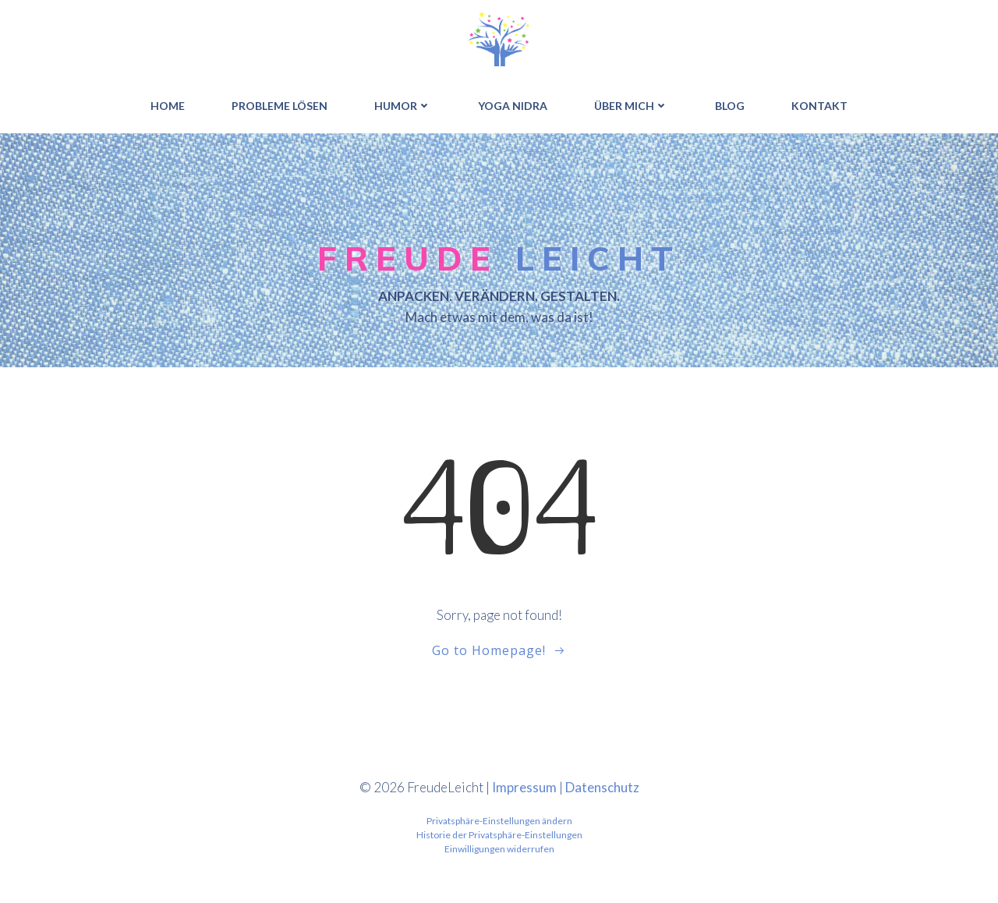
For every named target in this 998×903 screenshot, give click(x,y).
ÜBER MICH (631, 105)
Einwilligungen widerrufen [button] (499, 849)
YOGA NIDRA (512, 105)
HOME (167, 105)
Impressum (524, 787)
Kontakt (819, 105)
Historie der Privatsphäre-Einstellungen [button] (499, 835)
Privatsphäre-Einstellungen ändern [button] (499, 821)
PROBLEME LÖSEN (279, 105)
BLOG (730, 105)
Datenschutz (602, 787)
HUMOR (402, 105)
